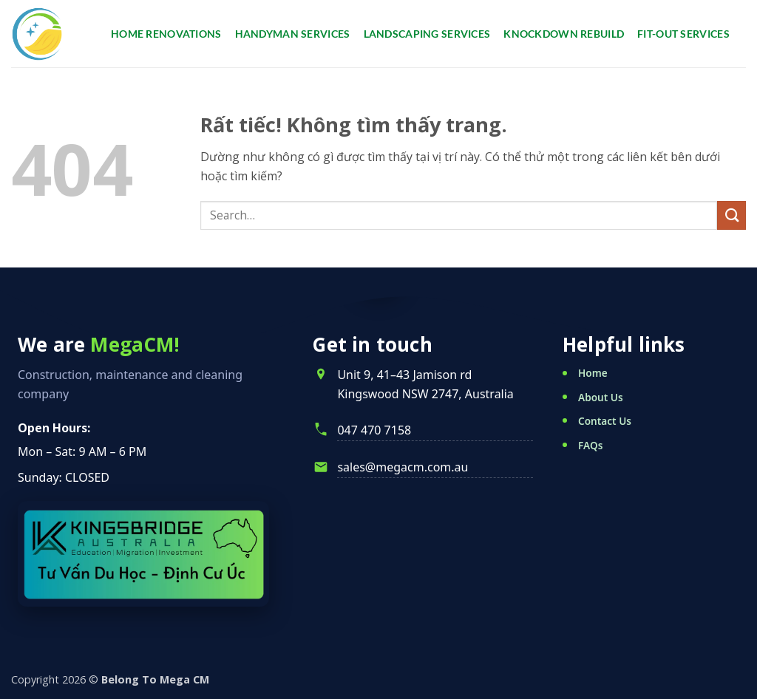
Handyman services (292, 33)
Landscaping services (427, 33)
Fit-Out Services (683, 33)
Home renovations (166, 33)
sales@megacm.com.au (402, 467)
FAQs (590, 445)
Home (593, 373)
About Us (600, 397)
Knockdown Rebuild (563, 33)
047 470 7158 (374, 430)
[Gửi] (731, 215)
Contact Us (604, 421)
